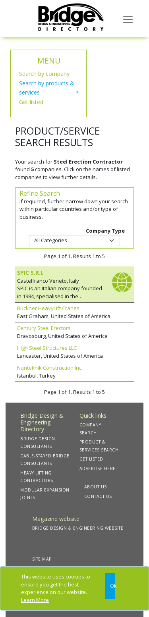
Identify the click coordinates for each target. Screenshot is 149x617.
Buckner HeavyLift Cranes (48, 308)
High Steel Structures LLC (47, 347)
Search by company (44, 73)
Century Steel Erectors (44, 328)
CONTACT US (98, 496)
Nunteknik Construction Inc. (50, 367)
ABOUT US (95, 487)
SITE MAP (42, 559)
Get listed (31, 102)
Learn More (35, 600)
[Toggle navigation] (128, 18)
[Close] (110, 586)
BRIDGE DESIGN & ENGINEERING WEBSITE (78, 528)
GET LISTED (91, 459)
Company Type (105, 230)
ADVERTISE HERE (97, 468)
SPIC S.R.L (30, 272)
